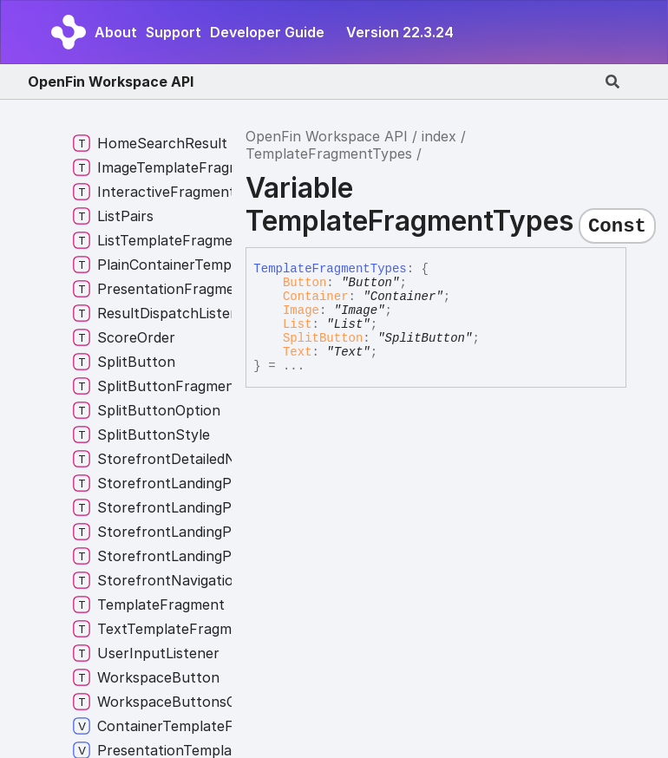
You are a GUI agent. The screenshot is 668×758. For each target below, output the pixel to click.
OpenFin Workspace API (110, 81)
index (439, 136)
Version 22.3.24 (400, 32)
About (116, 32)
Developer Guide (267, 32)
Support (173, 32)
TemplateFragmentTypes (329, 153)
